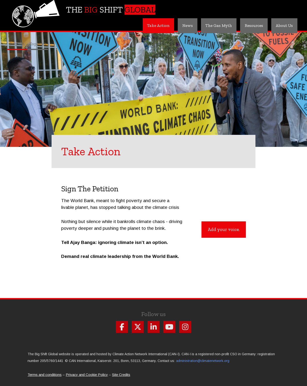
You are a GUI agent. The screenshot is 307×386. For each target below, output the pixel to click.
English (17, 43)
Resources (251, 25)
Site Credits (121, 375)
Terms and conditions (45, 375)
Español (38, 43)
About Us (283, 25)
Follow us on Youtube (169, 327)
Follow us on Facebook (122, 327)
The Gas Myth (215, 25)
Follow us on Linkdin (153, 327)
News (182, 25)
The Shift (110, 10)
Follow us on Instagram (185, 327)
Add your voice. (224, 229)
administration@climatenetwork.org (202, 361)
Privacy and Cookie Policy (87, 375)
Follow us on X (138, 327)
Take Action (152, 25)
